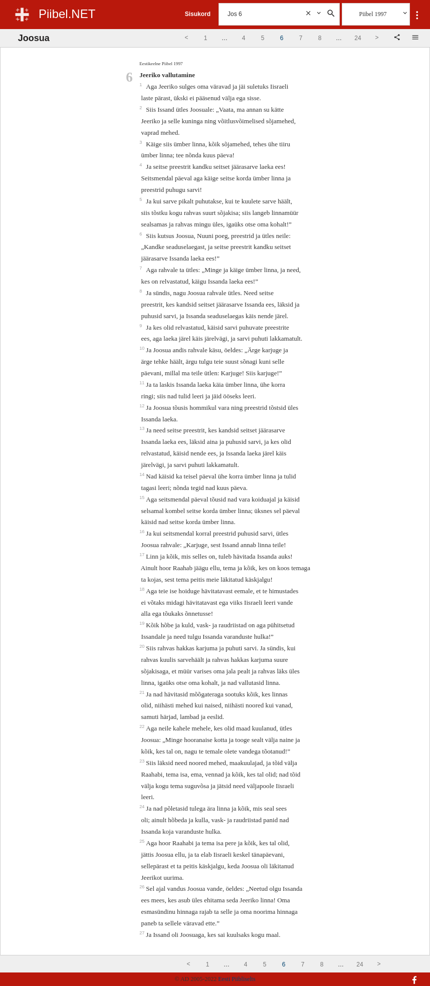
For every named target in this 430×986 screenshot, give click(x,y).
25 (142, 841)
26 (142, 886)
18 (142, 589)
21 (142, 692)
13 (142, 428)
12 (142, 405)
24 (142, 806)
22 (142, 726)
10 (142, 348)
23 (142, 761)
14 (142, 474)
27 (142, 932)
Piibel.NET (67, 14)
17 (142, 554)
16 (142, 531)
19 (142, 623)
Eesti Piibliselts (236, 978)
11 (142, 382)
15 (142, 497)
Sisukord (197, 14)
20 (142, 646)
